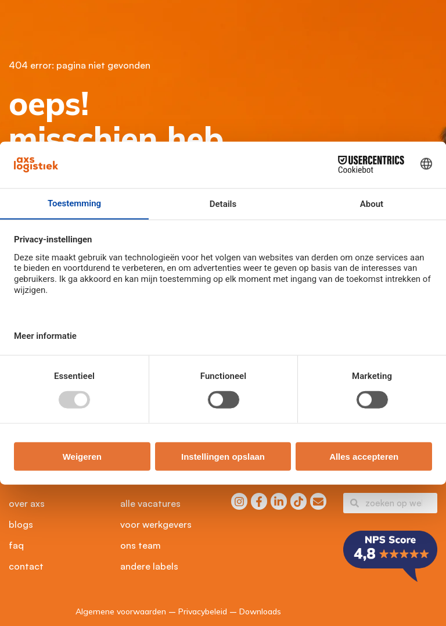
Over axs (27, 503)
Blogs (21, 524)
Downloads (260, 611)
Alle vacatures (150, 503)
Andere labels (149, 566)
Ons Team (140, 545)
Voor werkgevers (156, 524)
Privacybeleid (202, 611)
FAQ (16, 545)
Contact (26, 566)
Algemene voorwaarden (120, 611)
